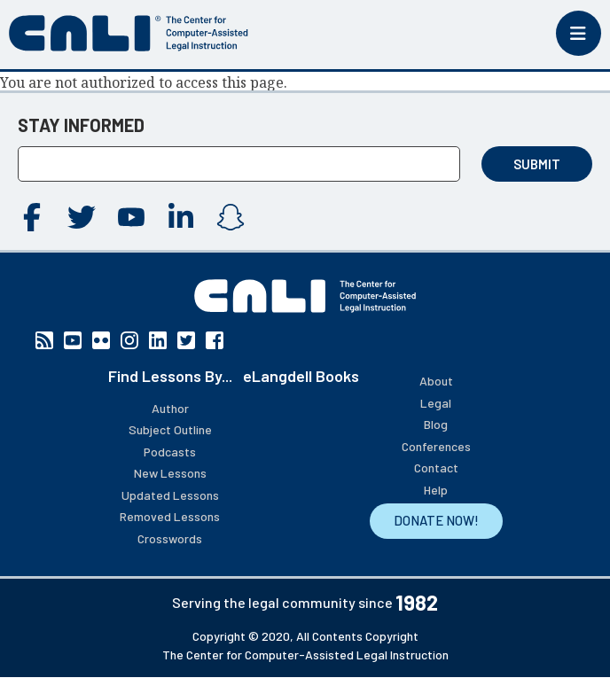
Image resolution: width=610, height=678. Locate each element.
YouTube (131, 217)
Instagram (230, 217)
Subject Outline (170, 429)
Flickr (101, 340)
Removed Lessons (170, 516)
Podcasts (170, 451)
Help (436, 489)
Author (170, 408)
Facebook (32, 217)
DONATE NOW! (436, 520)
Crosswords (169, 538)
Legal (435, 402)
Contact (436, 467)
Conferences (436, 446)
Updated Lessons (170, 495)
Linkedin (181, 217)
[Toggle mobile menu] (578, 33)
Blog (436, 424)
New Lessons (170, 472)
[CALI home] (128, 33)
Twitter (81, 217)
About (436, 380)
